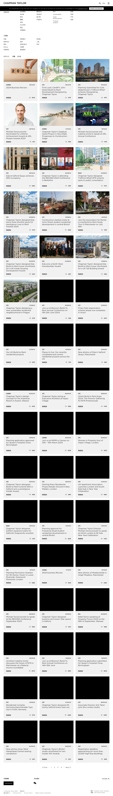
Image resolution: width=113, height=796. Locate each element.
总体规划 (22, 11)
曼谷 (5, 44)
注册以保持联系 (8, 783)
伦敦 (5, 39)
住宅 (21, 19)
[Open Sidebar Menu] (108, 3)
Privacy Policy (28, 793)
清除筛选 (6, 12)
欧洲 (71, 11)
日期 (13, 56)
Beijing (6, 47)
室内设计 (39, 14)
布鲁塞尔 (22, 39)
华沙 (38, 44)
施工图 (39, 17)
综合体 (22, 14)
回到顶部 (105, 778)
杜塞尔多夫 (23, 44)
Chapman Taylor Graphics (101, 791)
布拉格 (39, 39)
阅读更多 (8, 97)
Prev (44, 767)
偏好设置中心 (7, 793)
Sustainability (57, 14)
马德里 (22, 47)
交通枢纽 (22, 30)
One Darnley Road (99, 792)
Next (68, 767)
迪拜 (21, 41)
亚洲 (71, 14)
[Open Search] (100, 3)
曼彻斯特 (22, 49)
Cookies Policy (83, 8)
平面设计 (39, 19)
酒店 (21, 27)
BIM (54, 11)
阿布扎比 (6, 41)
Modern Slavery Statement (43, 793)
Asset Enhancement (57, 17)
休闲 (21, 22)
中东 (71, 17)
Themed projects (55, 21)
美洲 (71, 19)
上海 (38, 41)
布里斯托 (6, 49)
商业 (21, 17)
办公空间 (22, 25)
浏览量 (19, 56)
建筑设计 (39, 11)
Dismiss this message (96, 8)
